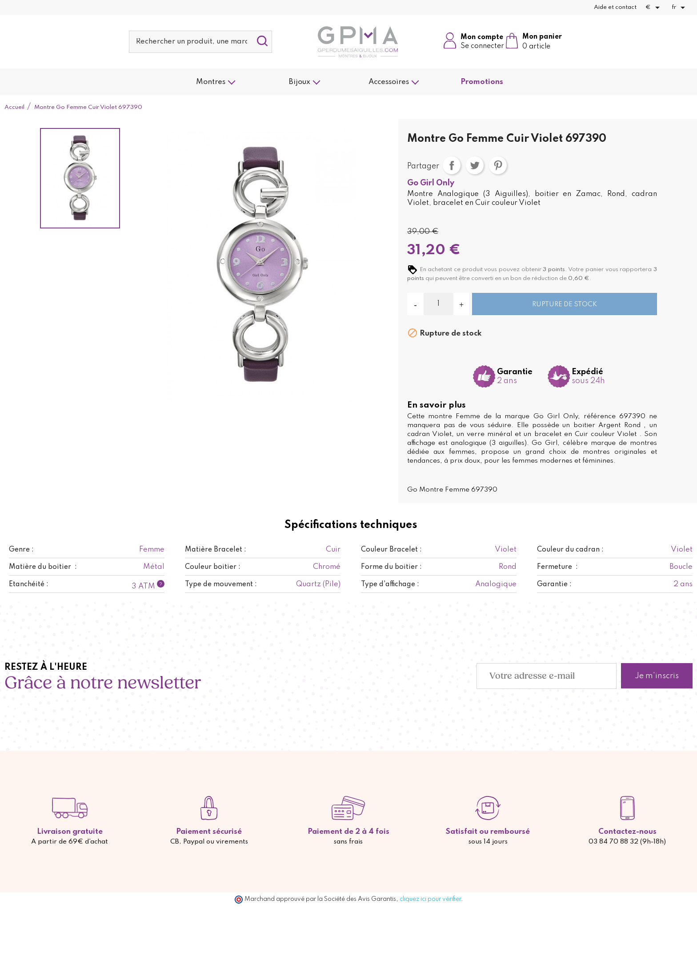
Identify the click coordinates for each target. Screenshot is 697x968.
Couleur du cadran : (570, 549)
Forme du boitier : (391, 567)
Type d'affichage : (390, 584)
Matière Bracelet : (215, 549)
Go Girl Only (430, 183)
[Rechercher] (200, 42)
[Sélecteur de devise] (654, 7)
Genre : (21, 549)
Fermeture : (557, 567)
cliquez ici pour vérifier (430, 899)
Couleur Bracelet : (391, 549)
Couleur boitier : (212, 567)
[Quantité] (438, 304)
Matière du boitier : (43, 567)
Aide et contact (615, 7)
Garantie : (554, 584)
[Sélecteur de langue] (680, 7)
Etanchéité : (28, 584)
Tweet (475, 165)
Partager (452, 165)
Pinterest (498, 165)
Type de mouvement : (221, 584)
